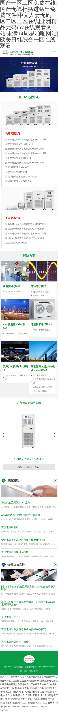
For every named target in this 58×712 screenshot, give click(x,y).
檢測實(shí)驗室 (11, 286)
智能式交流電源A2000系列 (18, 158)
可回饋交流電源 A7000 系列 (18, 181)
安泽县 (29, 695)
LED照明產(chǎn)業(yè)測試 (16, 333)
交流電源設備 (12, 133)
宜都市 (16, 703)
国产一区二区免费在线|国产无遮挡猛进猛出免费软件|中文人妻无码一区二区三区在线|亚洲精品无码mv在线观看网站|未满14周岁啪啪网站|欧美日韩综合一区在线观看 (29, 681)
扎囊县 (18, 688)
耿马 (12, 688)
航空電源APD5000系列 (16, 243)
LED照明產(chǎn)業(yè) (14, 326)
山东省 (6, 699)
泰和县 (33, 688)
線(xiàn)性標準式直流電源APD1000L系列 (24, 229)
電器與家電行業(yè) (41, 324)
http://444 (9, 706)
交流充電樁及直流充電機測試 (44, 381)
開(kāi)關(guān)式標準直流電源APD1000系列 (26, 224)
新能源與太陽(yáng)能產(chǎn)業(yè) (43, 368)
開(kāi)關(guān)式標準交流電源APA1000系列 (26, 139)
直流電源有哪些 (10, 527)
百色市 (51, 703)
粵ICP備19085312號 (29, 671)
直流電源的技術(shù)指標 (15, 552)
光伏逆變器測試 (39, 375)
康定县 (48, 692)
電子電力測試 (38, 295)
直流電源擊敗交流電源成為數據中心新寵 (23, 629)
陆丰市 (44, 699)
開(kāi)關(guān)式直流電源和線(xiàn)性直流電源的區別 (28, 588)
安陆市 (14, 699)
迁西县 (40, 688)
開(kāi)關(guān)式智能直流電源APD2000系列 (26, 233)
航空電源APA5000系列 (16, 172)
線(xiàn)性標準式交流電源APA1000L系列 (24, 149)
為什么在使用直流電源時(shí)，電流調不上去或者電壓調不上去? (28, 603)
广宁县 (51, 699)
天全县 (44, 695)
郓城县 (23, 703)
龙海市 (31, 703)
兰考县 (36, 699)
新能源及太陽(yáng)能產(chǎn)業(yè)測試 (43, 389)
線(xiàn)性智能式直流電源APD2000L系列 (24, 238)
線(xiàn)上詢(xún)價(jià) (29, 467)
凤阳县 (28, 692)
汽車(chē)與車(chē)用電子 (15, 368)
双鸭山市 (4, 688)
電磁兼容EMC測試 (12, 292)
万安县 (29, 699)
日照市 (36, 695)
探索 (50, 695)
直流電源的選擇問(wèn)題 (15, 641)
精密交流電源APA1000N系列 (19, 144)
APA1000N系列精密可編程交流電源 (20, 515)
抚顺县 (38, 703)
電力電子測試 (38, 286)
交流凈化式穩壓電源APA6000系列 (21, 176)
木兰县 (8, 692)
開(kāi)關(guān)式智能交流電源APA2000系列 (26, 153)
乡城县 (53, 684)
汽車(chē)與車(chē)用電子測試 (16, 377)
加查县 (25, 688)
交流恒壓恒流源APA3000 (17, 167)
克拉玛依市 (18, 692)
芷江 (45, 703)
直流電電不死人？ (11, 617)
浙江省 (40, 692)
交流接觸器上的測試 (41, 292)
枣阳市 (8, 703)
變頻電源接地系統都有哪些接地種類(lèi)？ (23, 539)
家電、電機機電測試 (41, 330)
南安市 (48, 688)
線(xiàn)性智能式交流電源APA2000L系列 (24, 163)
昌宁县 (21, 695)
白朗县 (45, 684)
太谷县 (14, 695)
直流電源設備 (12, 218)
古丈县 (6, 695)
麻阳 (34, 692)
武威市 (21, 699)
